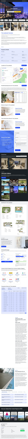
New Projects (2, 430)
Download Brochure (10, 11)
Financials (2, 431)
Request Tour (24, 85)
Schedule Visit (24, 65)
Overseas (12, 430)
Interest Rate (2, 258)
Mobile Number (17, 137)
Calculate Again (7, 261)
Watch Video (17, 11)
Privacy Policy (2, 427)
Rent (11, 429)
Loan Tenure (8, 258)
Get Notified (17, 114)
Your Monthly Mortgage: (18, 253)
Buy (1, 429)
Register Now (18, 150)
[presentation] (19, 148)
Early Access (4, 246)
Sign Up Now (3, 177)
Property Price (2, 253)
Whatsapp (22, 430)
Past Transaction (13, 431)
